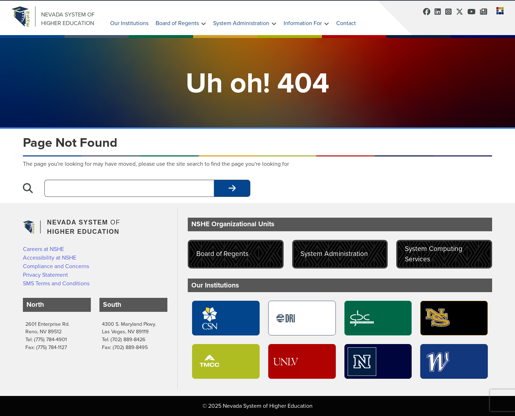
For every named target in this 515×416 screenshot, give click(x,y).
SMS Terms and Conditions (56, 283)
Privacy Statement (45, 275)
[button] (498, 10)
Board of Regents (177, 23)
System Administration (241, 23)
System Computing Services (433, 253)
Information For (303, 23)
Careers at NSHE (43, 249)
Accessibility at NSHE (49, 257)
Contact (346, 23)
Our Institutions (129, 23)
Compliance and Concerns (56, 266)
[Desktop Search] (129, 188)
